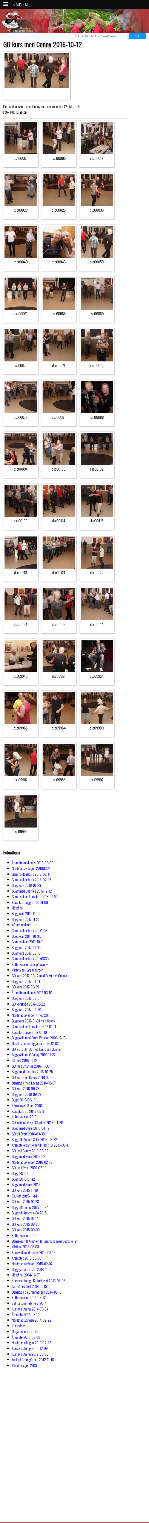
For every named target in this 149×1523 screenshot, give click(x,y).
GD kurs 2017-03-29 (25, 987)
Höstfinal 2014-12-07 (26, 1275)
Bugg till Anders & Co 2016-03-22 (34, 1139)
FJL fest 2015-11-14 (24, 1196)
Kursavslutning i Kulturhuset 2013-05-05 (38, 1280)
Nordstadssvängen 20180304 (31, 868)
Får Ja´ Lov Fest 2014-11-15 (29, 1286)
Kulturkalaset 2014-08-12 (29, 1297)
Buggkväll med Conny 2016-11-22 (34, 1054)
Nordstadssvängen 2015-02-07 (32, 1263)
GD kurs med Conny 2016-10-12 (33, 1077)
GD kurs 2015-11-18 (25, 1190)
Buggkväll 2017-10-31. (26, 936)
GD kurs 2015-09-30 (26, 1224)
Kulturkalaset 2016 (24, 1116)
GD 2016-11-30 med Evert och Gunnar (36, 1049)
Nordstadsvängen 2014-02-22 (31, 1320)
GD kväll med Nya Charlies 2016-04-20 (37, 1122)
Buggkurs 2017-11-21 (25, 919)
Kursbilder (18, 1325)
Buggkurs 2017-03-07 (26, 998)
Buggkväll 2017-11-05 (26, 913)
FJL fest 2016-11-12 (24, 1060)
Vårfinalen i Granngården (27, 970)
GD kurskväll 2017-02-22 (28, 1004)
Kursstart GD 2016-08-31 (28, 1111)
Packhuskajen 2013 (24, 1365)
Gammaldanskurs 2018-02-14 (31, 874)
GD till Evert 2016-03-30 (28, 1134)
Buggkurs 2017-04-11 (26, 981)
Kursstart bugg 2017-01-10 (29, 1032)
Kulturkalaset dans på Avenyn (30, 964)
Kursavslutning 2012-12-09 (30, 1348)
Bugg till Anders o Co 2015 (29, 1212)
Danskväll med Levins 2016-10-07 (34, 1083)
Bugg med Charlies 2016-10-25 (32, 1071)
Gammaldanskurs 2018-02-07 (31, 879)
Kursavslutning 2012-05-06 (30, 1354)
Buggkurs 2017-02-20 (26, 1009)
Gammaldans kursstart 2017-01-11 (34, 1026)
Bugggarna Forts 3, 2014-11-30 (32, 1269)
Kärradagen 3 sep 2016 (27, 1105)
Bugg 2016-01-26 (23, 1173)
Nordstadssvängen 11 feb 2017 (31, 1015)
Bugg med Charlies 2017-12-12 (32, 891)
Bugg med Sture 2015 (26, 1184)
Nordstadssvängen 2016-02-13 (32, 1162)
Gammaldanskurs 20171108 (30, 930)
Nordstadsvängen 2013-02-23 (31, 1342)
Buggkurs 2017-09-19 (26, 953)
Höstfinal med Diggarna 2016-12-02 (35, 1043)
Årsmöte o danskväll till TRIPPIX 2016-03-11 (40, 1145)
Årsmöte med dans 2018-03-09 (32, 862)
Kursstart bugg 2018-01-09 (30, 902)
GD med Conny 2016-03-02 (30, 1150)
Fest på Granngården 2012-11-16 (33, 1359)
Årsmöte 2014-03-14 (26, 1314)
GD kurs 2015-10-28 (25, 1201)
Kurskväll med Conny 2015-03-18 (33, 1252)
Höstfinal (17, 908)
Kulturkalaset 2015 (24, 1235)
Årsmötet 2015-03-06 (26, 1258)
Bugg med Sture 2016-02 (28, 1156)
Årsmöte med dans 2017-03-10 (32, 992)
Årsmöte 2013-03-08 (26, 1337)
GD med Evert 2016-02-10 (29, 1167)
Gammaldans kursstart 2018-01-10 (34, 896)
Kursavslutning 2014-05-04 (30, 1309)
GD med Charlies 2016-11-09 (31, 1066)
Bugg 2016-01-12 (23, 1179)
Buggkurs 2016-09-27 (26, 1094)
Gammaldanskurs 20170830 (30, 958)
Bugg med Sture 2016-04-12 (30, 1128)
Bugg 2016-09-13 (23, 1100)
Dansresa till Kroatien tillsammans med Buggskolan (44, 1241)
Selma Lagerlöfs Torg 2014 (29, 1303)
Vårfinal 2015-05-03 (25, 1246)
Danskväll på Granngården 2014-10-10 (36, 1292)
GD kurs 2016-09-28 (26, 1088)
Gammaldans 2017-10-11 (28, 941)
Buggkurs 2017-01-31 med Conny (33, 1021)
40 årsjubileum (21, 924)
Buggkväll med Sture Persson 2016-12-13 (39, 1037)
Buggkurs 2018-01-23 (26, 885)
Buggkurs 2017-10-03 (26, 947)
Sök (137, 36)
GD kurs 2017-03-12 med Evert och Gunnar (40, 975)
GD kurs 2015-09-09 (26, 1229)
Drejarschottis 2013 (25, 1331)
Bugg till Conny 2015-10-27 (30, 1207)
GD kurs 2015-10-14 (25, 1218)
